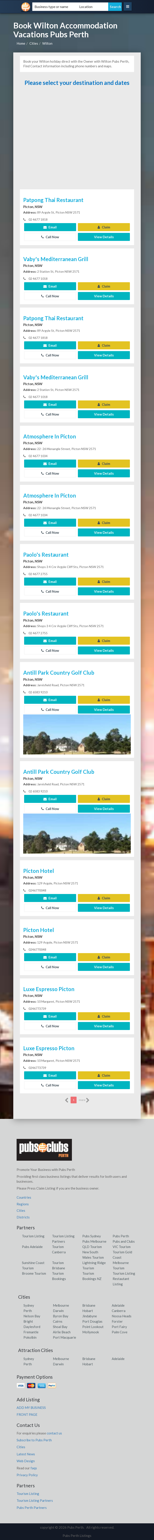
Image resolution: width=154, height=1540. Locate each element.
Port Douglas (92, 1321)
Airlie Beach (62, 1332)
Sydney (28, 1305)
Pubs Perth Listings (77, 1536)
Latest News (26, 1454)
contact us (54, 1433)
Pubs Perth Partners (32, 1508)
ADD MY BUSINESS (31, 1408)
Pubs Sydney (91, 1236)
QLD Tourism (92, 1247)
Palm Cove (119, 1332)
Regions (23, 1204)
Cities (33, 43)
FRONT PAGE (27, 1414)
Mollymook (90, 1332)
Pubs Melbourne (94, 1241)
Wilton (47, 43)
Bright (28, 1321)
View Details (104, 237)
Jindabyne (89, 1316)
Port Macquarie (64, 1337)
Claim (104, 227)
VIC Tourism (122, 1247)
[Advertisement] (77, 140)
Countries (24, 1197)
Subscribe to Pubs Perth (34, 1440)
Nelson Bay (31, 1316)
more (84, 1100)
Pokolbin (30, 1337)
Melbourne (61, 1305)
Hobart (87, 1311)
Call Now (50, 237)
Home (21, 43)
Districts (23, 1217)
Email (50, 227)
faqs (34, 1468)
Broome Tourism (34, 1273)
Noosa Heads (121, 1316)
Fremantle (30, 1332)
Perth (27, 1311)
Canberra (118, 1311)
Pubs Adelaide (32, 1247)
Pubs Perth (121, 1236)
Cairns (57, 1321)
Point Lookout (93, 1327)
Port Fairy (119, 1327)
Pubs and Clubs (124, 1241)
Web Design (26, 1461)
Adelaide (118, 1305)
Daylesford (31, 1327)
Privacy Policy (27, 1475)
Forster (117, 1321)
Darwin (58, 1311)
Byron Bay (60, 1316)
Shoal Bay (60, 1327)
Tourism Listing (33, 1236)
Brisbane (88, 1305)
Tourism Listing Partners (35, 1500)
